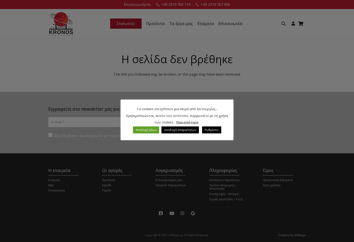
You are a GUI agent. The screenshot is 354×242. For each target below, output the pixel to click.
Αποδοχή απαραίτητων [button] (180, 130)
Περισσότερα (187, 122)
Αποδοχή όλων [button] (146, 130)
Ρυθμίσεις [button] (212, 130)
